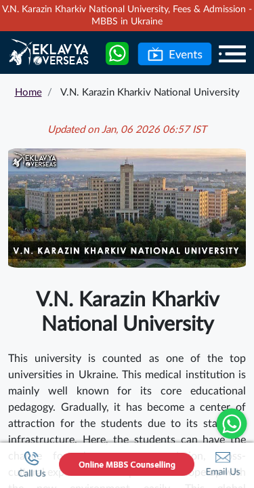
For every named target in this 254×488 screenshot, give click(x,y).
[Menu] (232, 53)
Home (28, 92)
